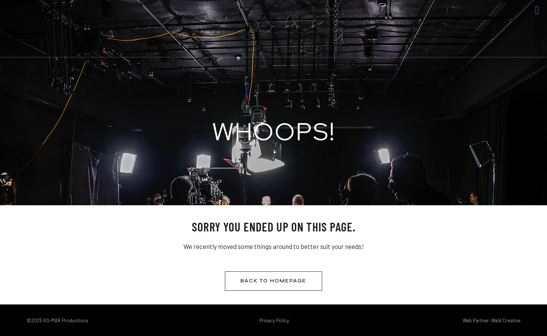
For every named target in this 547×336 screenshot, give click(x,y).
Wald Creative (505, 320)
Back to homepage (273, 281)
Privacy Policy (274, 320)
